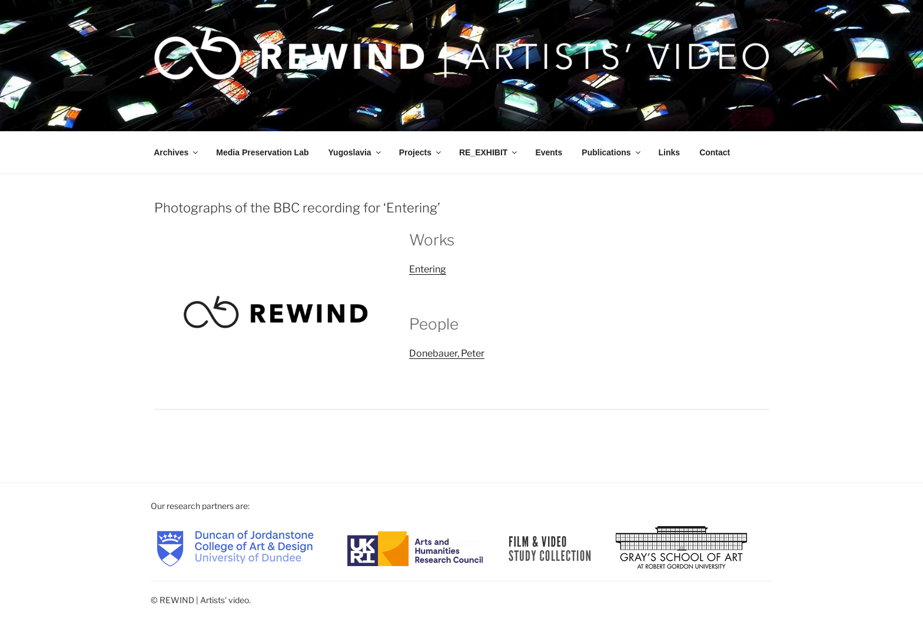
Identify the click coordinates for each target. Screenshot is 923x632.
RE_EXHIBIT (489, 152)
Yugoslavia (355, 152)
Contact (714, 152)
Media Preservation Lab (262, 152)
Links (669, 152)
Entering (427, 269)
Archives (177, 152)
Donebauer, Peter (446, 353)
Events (548, 152)
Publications (612, 152)
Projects (421, 152)
